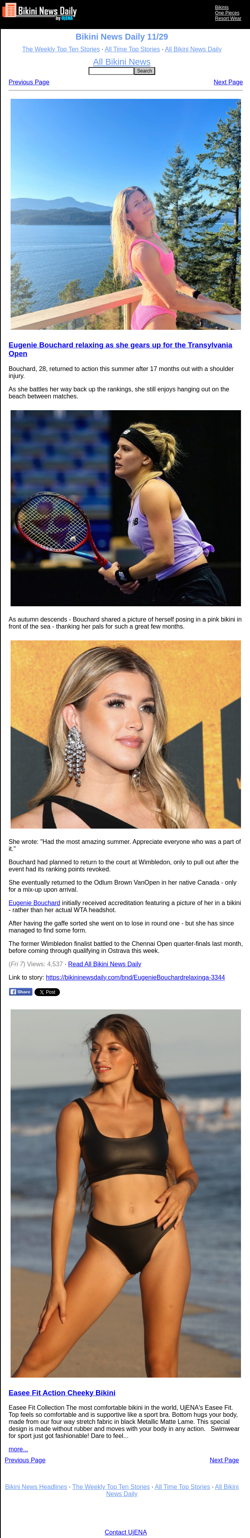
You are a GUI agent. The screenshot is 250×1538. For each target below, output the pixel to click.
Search (144, 71)
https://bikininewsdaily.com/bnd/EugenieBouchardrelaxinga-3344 (135, 977)
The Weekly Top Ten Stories (61, 49)
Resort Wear (228, 18)
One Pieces (227, 13)
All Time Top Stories (132, 49)
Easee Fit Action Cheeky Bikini (62, 1393)
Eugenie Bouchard (34, 903)
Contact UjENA (126, 1532)
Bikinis (222, 7)
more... (18, 1449)
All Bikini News (122, 62)
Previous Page (29, 82)
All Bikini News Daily (193, 49)
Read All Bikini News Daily (104, 964)
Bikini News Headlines (36, 1486)
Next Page (228, 82)
